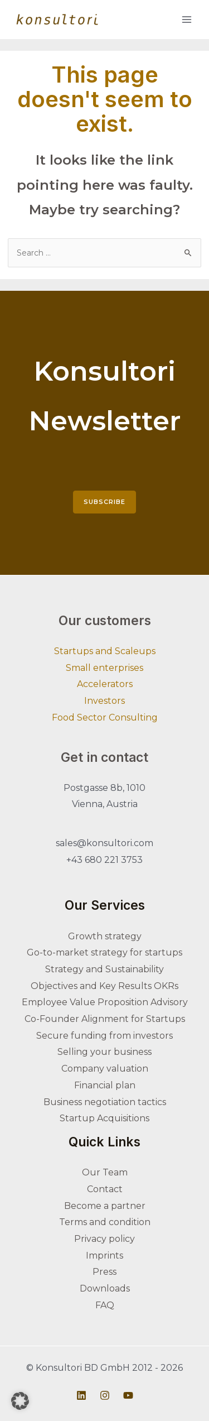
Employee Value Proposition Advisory (105, 1002)
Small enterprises (104, 668)
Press (104, 1271)
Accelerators (105, 684)
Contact (105, 1189)
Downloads (105, 1288)
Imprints (104, 1255)
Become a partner (104, 1206)
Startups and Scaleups (104, 651)
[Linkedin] (81, 1395)
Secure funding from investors (104, 1035)
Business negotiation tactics (104, 1102)
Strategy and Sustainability (104, 969)
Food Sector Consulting (105, 717)
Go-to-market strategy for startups (104, 952)
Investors (104, 700)
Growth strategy (105, 936)
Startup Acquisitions (104, 1118)
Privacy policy (104, 1238)
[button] (20, 1401)
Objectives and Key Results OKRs (104, 986)
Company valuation (104, 1068)
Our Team (105, 1172)
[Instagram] (105, 1395)
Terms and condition (104, 1222)
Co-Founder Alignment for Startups (105, 1019)
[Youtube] (128, 1395)
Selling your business (104, 1051)
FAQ (104, 1305)
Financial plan (104, 1085)
